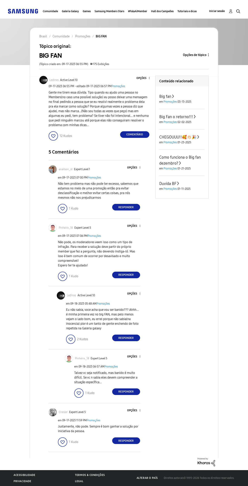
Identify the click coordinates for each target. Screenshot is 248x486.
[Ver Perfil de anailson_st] (65, 169)
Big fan (165, 96)
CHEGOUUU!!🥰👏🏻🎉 (177, 137)
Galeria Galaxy (70, 11)
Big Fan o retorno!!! (176, 116)
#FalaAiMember (137, 11)
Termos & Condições (90, 475)
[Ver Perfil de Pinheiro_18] (66, 227)
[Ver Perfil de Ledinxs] (54, 80)
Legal (79, 481)
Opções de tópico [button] (195, 55)
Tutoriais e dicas (187, 11)
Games (87, 11)
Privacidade (22, 481)
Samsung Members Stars (109, 11)
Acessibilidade (24, 475)
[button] (142, 78)
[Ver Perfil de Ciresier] (63, 412)
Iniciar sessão (217, 11)
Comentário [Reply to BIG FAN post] (134, 134)
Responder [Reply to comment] (126, 207)
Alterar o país (147, 478)
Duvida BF (167, 183)
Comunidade (50, 11)
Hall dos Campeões (162, 11)
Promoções (118, 86)
